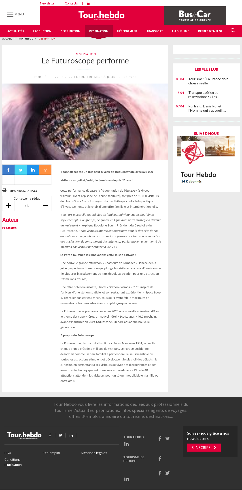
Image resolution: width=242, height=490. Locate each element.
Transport (154, 31)
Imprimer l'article (22, 190)
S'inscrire (201, 447)
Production (42, 31)
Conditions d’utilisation (13, 462)
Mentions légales (94, 452)
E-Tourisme (180, 31)
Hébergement (127, 31)
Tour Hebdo (25, 38)
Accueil (7, 38)
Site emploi (51, 452)
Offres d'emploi (210, 31)
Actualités (15, 31)
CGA (7, 452)
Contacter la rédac (27, 198)
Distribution (70, 31)
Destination (98, 31)
